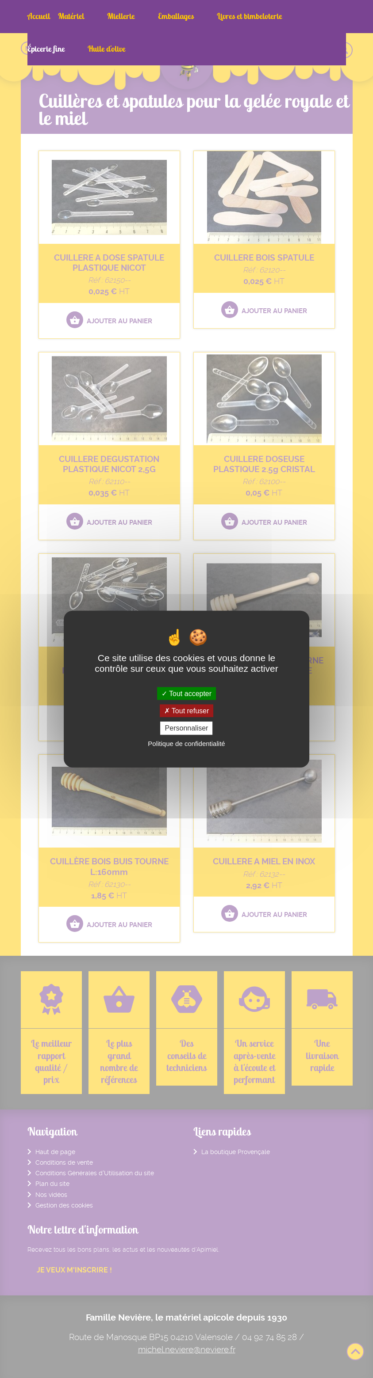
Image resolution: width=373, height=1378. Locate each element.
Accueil (38, 16)
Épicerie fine (262, 16)
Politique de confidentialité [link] (186, 743)
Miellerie (105, 16)
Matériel (71, 16)
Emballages (145, 16)
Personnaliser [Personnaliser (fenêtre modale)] (186, 728)
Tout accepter (186, 693)
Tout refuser (186, 711)
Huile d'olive (308, 16)
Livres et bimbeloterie (203, 16)
